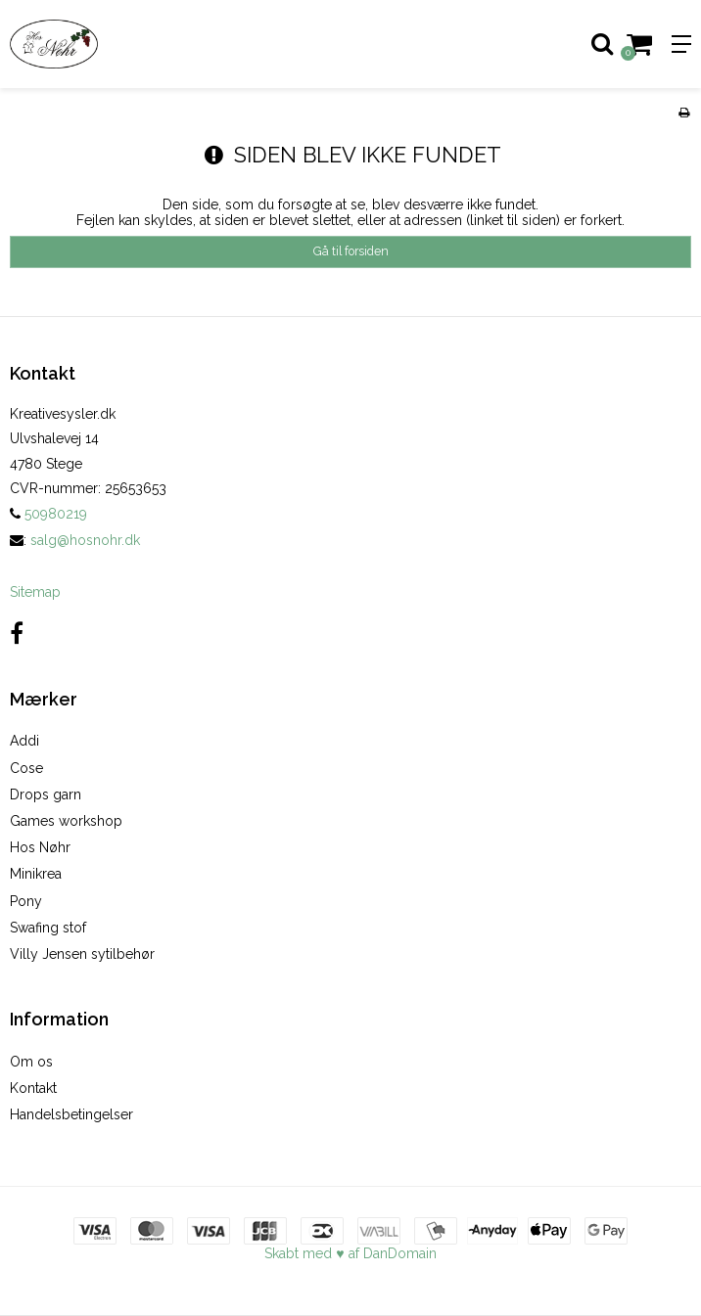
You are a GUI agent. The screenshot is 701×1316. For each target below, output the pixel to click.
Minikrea (36, 874)
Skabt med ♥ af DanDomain (350, 1253)
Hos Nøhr (40, 847)
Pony (26, 901)
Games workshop (66, 821)
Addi (24, 741)
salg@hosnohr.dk (85, 540)
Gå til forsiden (351, 251)
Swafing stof (48, 927)
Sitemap (35, 592)
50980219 (48, 514)
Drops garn (45, 794)
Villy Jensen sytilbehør (82, 954)
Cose (26, 768)
